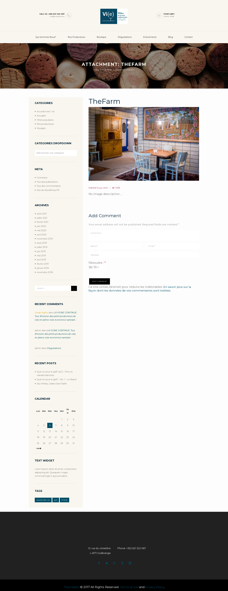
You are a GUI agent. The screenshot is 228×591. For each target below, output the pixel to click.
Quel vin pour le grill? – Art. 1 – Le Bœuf (56, 376)
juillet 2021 (42, 216)
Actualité (41, 115)
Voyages (41, 127)
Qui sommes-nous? (45, 37)
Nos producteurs (76, 37)
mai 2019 (41, 253)
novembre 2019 (45, 237)
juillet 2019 (42, 245)
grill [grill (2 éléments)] (55, 496)
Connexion (42, 177)
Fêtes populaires (45, 119)
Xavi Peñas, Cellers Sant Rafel (52, 380)
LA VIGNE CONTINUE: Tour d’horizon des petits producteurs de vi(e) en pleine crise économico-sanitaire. (56, 313)
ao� (39, 444)
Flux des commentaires (49, 185)
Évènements (149, 37)
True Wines (107, 70)
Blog (170, 37)
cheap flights (41, 310)
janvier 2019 (43, 265)
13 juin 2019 (102, 188)
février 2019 (43, 261)
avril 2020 (42, 233)
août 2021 (42, 212)
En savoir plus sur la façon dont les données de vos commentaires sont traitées (140, 288)
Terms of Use (128, 583)
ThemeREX (71, 583)
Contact (189, 37)
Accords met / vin (46, 111)
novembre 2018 (45, 269)
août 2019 (42, 241)
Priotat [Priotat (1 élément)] (65, 496)
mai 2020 (41, 229)
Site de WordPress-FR (48, 189)
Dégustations (125, 37)
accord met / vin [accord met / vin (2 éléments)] (43, 496)
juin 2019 (41, 249)
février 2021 (42, 221)
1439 (118, 188)
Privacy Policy (155, 583)
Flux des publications (47, 181)
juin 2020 (41, 225)
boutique (101, 37)
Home (96, 70)
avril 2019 (41, 257)
